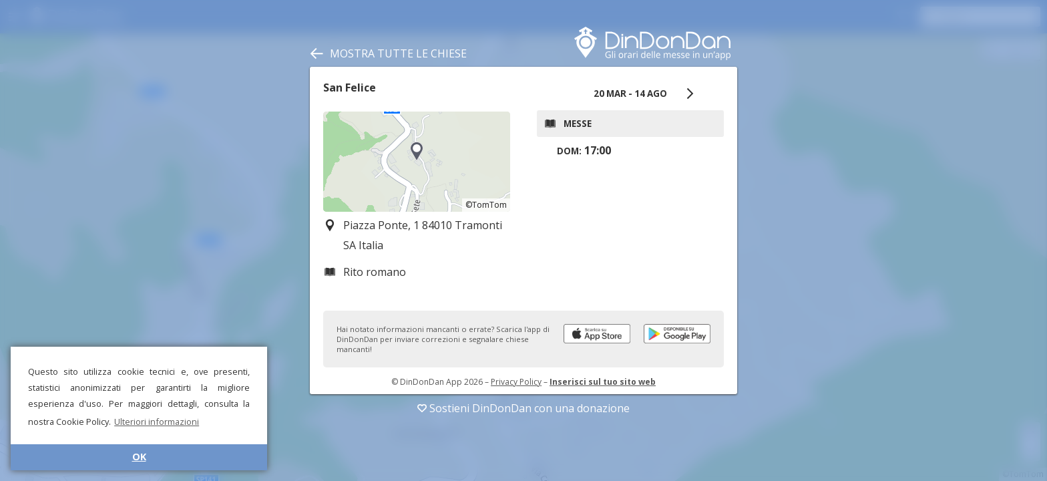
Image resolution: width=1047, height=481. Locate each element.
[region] (416, 162)
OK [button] (139, 456)
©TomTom (486, 204)
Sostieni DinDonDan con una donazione (523, 408)
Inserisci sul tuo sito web (603, 381)
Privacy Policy (516, 381)
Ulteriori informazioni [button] (156, 422)
